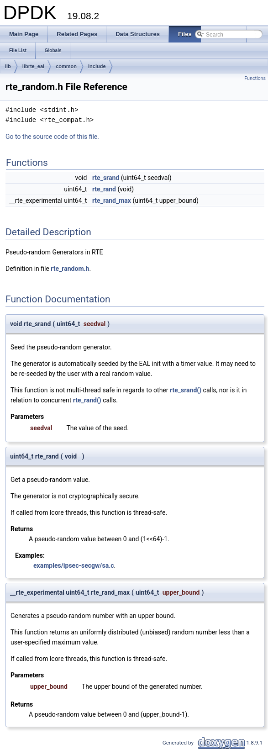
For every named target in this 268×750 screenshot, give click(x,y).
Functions (255, 78)
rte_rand (104, 189)
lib (8, 66)
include (97, 66)
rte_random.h (70, 268)
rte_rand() (87, 400)
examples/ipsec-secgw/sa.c (73, 565)
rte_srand (105, 177)
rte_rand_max (111, 200)
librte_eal (33, 66)
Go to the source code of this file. (52, 136)
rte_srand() (185, 390)
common (66, 66)
